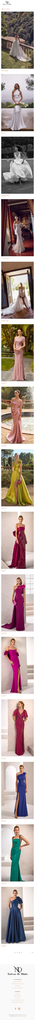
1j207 (3, 696)
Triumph (5, 258)
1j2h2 (3, 821)
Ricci (3, 133)
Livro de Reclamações (17, 1002)
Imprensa (17, 993)
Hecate (4, 70)
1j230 (3, 883)
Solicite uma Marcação (17, 1000)
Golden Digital (22, 1016)
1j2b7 (3, 571)
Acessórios (17, 985)
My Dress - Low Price (17, 988)
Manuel (4, 320)
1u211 (3, 383)
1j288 (3, 445)
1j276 (3, 508)
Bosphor (5, 195)
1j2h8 (3, 633)
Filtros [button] (6, 9)
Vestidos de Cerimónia (17, 983)
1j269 (3, 946)
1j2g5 (3, 758)
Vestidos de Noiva (17, 981)
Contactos (17, 998)
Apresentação (17, 995)
